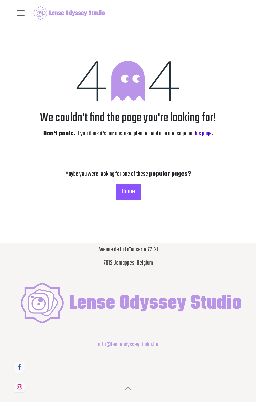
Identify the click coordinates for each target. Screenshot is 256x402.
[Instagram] (19, 387)
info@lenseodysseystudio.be (128, 345)
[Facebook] (19, 367)
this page (202, 134)
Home (128, 191)
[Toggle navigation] (20, 13)
